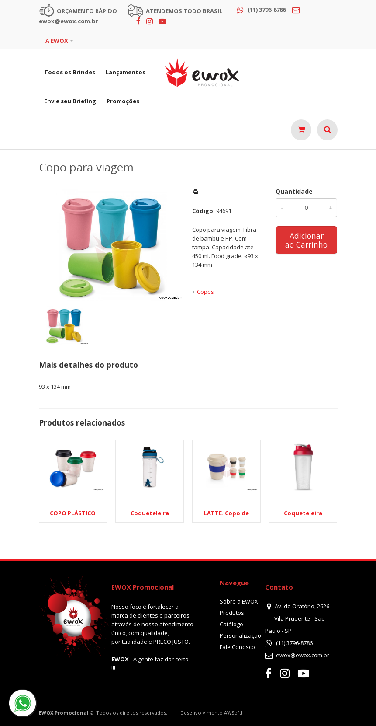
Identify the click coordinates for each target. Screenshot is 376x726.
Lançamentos (125, 72)
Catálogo (231, 624)
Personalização (240, 635)
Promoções (123, 101)
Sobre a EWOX (239, 601)
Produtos (232, 613)
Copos (205, 292)
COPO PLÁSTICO (73, 513)
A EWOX (56, 41)
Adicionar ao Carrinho (306, 240)
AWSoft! (233, 712)
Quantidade (294, 191)
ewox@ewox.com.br (302, 655)
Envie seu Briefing (70, 101)
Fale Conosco (237, 647)
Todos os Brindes (69, 72)
